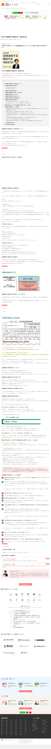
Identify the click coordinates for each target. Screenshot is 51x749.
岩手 (11, 720)
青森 (6, 720)
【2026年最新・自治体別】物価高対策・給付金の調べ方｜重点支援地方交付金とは (26, 615)
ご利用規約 (43, 724)
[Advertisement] (25, 27)
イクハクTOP (34, 720)
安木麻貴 (6, 39)
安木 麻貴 (17, 571)
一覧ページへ (25, 691)
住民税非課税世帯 (6, 546)
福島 (2, 722)
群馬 (16, 722)
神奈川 (7, 724)
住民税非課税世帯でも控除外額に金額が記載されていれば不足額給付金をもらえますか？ (21, 117)
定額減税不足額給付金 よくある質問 (12, 106)
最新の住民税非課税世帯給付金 (18, 627)
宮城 (16, 720)
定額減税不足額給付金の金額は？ (11, 90)
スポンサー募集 (44, 722)
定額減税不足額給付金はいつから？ (11, 94)
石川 (20, 724)
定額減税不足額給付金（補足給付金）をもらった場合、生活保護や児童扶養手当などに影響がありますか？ (24, 120)
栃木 (11, 722)
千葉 (25, 722)
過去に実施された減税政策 (10, 124)
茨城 (6, 722)
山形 (25, 720)
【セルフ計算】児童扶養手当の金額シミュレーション (21, 610)
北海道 (2, 720)
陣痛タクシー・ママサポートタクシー (19, 619)
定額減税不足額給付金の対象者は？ (11, 85)
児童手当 (14, 625)
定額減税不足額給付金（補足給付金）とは (12, 83)
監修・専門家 (34, 724)
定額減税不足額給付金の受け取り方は (12, 96)
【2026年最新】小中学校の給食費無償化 (19, 613)
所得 (3, 150)
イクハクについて (35, 722)
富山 (16, 724)
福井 (25, 724)
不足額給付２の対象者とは (10, 88)
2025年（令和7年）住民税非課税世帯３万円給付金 (21, 612)
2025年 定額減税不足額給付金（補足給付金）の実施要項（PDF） (18, 552)
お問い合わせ (44, 720)
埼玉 (20, 722)
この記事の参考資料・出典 (10, 122)
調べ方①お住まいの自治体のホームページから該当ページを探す (17, 101)
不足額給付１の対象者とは (10, 87)
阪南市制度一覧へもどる (26, 584)
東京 (2, 724)
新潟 (11, 724)
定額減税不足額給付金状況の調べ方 (11, 99)
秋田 (20, 720)
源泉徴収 (4, 311)
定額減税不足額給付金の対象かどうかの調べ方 (13, 92)
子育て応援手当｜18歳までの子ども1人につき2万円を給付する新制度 (24, 621)
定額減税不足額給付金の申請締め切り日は (12, 97)
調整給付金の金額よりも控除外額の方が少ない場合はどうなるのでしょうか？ (19, 111)
